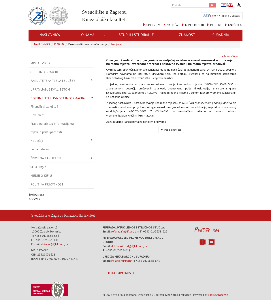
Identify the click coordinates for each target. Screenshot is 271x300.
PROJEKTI (216, 25)
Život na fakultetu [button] (46, 158)
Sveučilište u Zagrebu (47, 215)
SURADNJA (220, 34)
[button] (105, 35)
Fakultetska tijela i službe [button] (52, 80)
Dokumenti (37, 115)
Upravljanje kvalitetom (50, 89)
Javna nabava (39, 149)
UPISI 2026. (153, 25)
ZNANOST (187, 34)
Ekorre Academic (218, 295)
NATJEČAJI (173, 25)
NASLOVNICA (49, 34)
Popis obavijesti (171, 129)
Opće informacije (44, 72)
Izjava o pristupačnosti (46, 132)
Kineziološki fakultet (79, 215)
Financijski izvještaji (44, 106)
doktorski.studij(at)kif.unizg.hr (129, 246)
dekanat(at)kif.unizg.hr (54, 244)
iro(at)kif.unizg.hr (121, 260)
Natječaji (116, 44)
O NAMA (88, 34)
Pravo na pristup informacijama (52, 123)
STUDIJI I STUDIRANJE (136, 34)
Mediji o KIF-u (41, 175)
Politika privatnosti (47, 184)
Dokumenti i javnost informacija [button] (57, 98)
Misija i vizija (40, 63)
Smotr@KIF (39, 167)
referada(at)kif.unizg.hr (125, 231)
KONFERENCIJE (195, 25)
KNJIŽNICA (235, 25)
